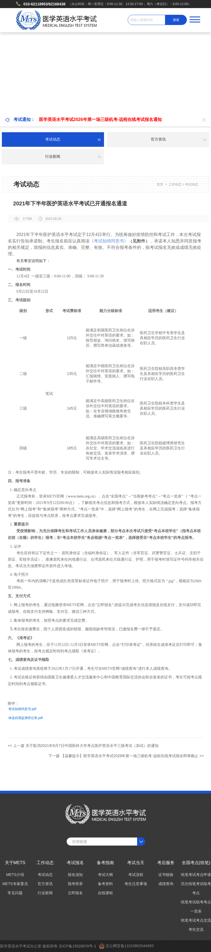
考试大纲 (105, 874)
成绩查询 (165, 884)
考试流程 (135, 874)
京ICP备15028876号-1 (77, 946)
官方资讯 (45, 884)
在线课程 (105, 893)
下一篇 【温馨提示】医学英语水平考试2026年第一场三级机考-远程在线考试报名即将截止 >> (126, 756)
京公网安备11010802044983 (130, 946)
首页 (160, 184)
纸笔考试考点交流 (196, 920)
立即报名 (75, 893)
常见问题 (15, 893)
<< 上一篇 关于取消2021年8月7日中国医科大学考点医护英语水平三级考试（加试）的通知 (83, 745)
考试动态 (191, 184)
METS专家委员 (15, 884)
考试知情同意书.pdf (22, 709)
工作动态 (175, 184)
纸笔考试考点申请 (196, 874)
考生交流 (195, 929)
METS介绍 (15, 874)
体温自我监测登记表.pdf (25, 718)
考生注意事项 (135, 884)
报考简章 (75, 884)
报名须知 (75, 874)
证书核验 (165, 874)
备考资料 (105, 884)
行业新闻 (45, 893)
